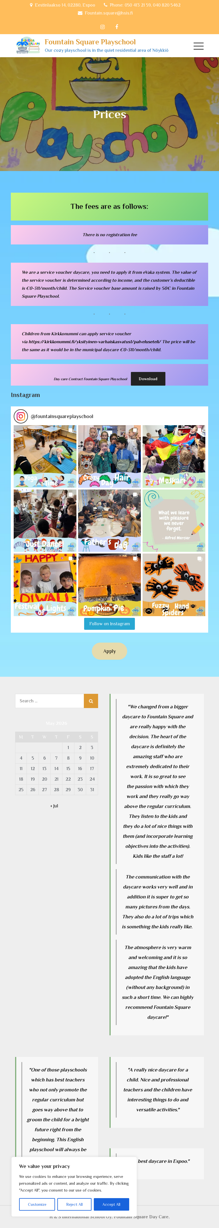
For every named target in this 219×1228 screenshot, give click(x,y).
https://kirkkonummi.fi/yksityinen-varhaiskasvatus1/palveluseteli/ (95, 341)
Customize (37, 1204)
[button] (45, 456)
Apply (109, 651)
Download (148, 379)
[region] (74, 1187)
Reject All (74, 1204)
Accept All (111, 1204)
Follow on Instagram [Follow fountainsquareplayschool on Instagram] (109, 623)
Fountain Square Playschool (89, 42)
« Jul (54, 805)
